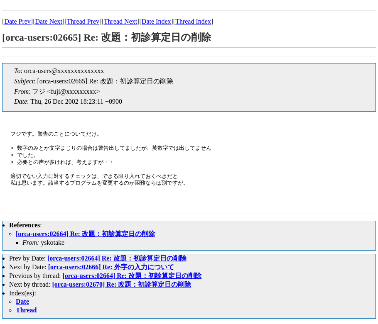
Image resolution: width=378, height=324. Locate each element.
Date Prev (17, 21)
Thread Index (193, 21)
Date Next (48, 21)
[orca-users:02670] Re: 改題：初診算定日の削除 (121, 284)
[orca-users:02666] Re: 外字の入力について (111, 266)
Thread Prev (82, 21)
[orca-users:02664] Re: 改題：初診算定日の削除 (85, 233)
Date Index (156, 21)
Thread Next (120, 21)
